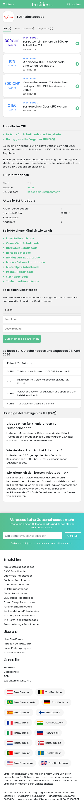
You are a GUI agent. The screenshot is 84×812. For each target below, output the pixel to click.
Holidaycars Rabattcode (23, 257)
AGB (6, 676)
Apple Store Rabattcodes (19, 567)
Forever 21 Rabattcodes (18, 606)
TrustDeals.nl (21, 743)
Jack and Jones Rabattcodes (21, 611)
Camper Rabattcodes (17, 584)
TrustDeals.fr (21, 722)
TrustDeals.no (53, 743)
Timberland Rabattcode (22, 281)
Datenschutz (11, 672)
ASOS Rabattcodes (15, 571)
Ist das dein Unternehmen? (44, 192)
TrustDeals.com (23, 763)
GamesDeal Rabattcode (23, 243)
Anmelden (73, 536)
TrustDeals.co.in (54, 722)
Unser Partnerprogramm (18, 648)
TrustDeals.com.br (25, 702)
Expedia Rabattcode (20, 238)
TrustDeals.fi (53, 712)
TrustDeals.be (53, 692)
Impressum (10, 667)
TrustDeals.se (53, 753)
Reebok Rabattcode (20, 272)
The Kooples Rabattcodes (19, 615)
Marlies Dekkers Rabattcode (25, 262)
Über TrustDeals (13, 639)
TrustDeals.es (22, 712)
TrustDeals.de (60, 702)
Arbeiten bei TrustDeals (18, 643)
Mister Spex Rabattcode (22, 267)
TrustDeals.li (51, 733)
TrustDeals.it (21, 733)
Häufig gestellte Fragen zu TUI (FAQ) (30, 139)
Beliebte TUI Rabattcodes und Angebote (33, 134)
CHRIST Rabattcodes (16, 589)
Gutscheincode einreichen (22, 339)
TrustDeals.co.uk (58, 763)
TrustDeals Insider (14, 652)
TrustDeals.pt (22, 753)
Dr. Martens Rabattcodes (18, 598)
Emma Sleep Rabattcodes (19, 602)
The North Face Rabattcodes (21, 620)
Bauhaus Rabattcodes (17, 580)
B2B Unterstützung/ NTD (18, 680)
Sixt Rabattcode (17, 277)
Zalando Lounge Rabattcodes (22, 624)
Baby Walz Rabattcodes (18, 575)
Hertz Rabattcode (18, 253)
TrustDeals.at (22, 692)
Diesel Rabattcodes (15, 593)
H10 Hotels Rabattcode (21, 248)
